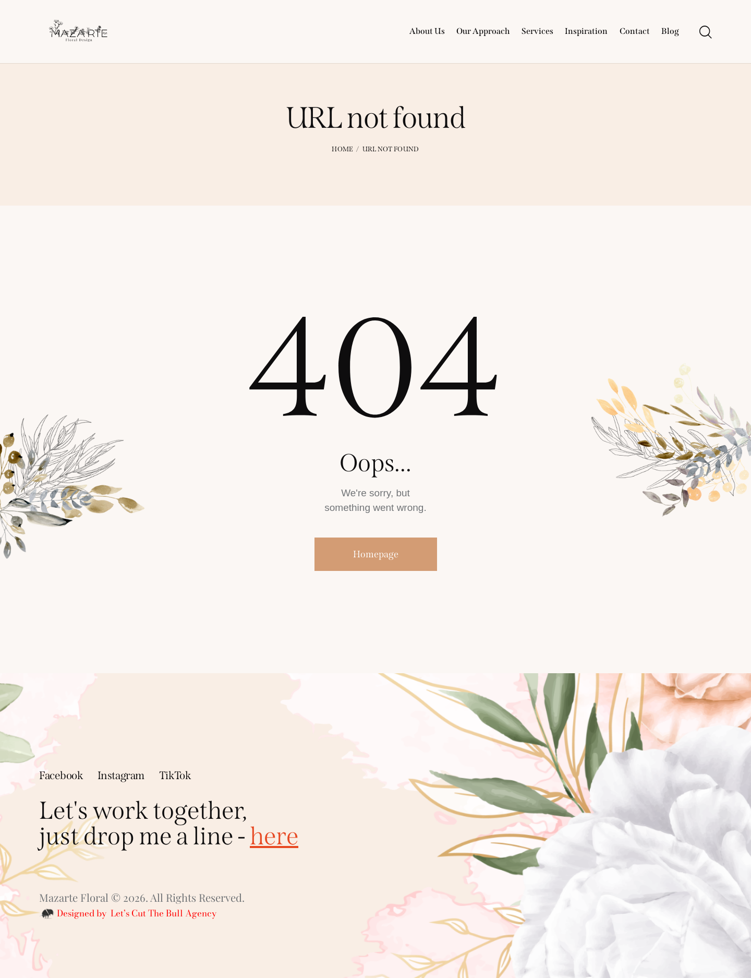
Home (342, 149)
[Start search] (705, 33)
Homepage (375, 554)
